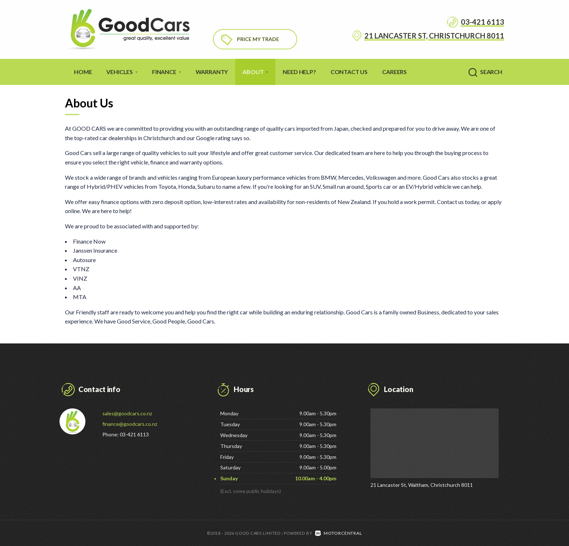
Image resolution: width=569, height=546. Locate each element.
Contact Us (349, 71)
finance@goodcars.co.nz (129, 424)
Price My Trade (258, 39)
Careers (394, 71)
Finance (166, 71)
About (255, 71)
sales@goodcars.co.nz (127, 413)
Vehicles (122, 71)
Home (83, 71)
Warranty (212, 71)
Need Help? (299, 71)
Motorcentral (338, 532)
